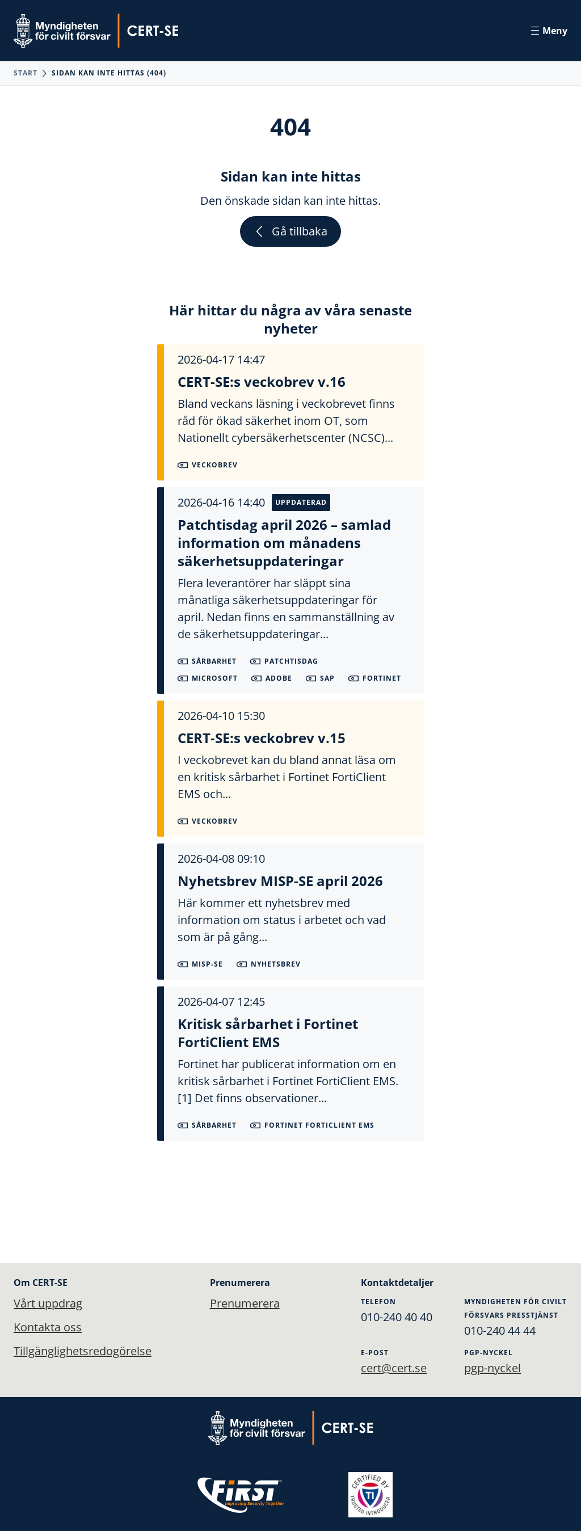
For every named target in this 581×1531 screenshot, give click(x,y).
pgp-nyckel (492, 1368)
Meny (549, 30)
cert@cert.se (394, 1368)
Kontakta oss (48, 1327)
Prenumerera (237, 1303)
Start (25, 73)
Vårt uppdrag (48, 1303)
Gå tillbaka (290, 231)
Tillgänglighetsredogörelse (82, 1351)
